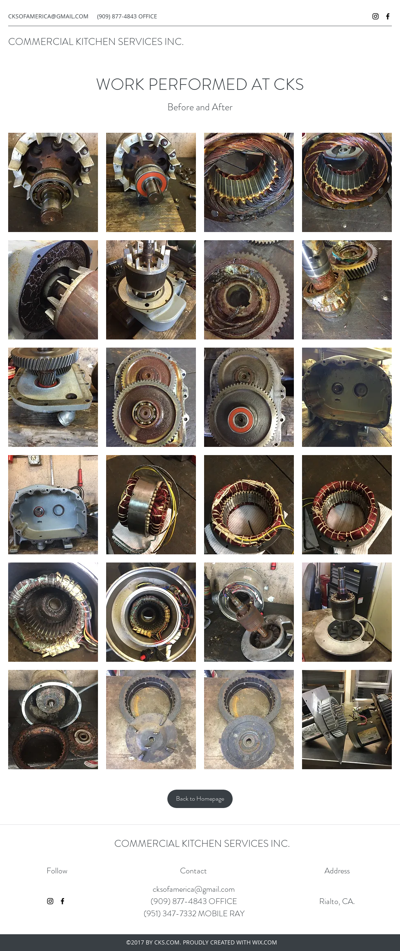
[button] (53, 182)
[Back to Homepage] (200, 799)
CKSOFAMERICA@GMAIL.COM (48, 16)
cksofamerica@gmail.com (194, 889)
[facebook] (388, 16)
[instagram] (375, 16)
